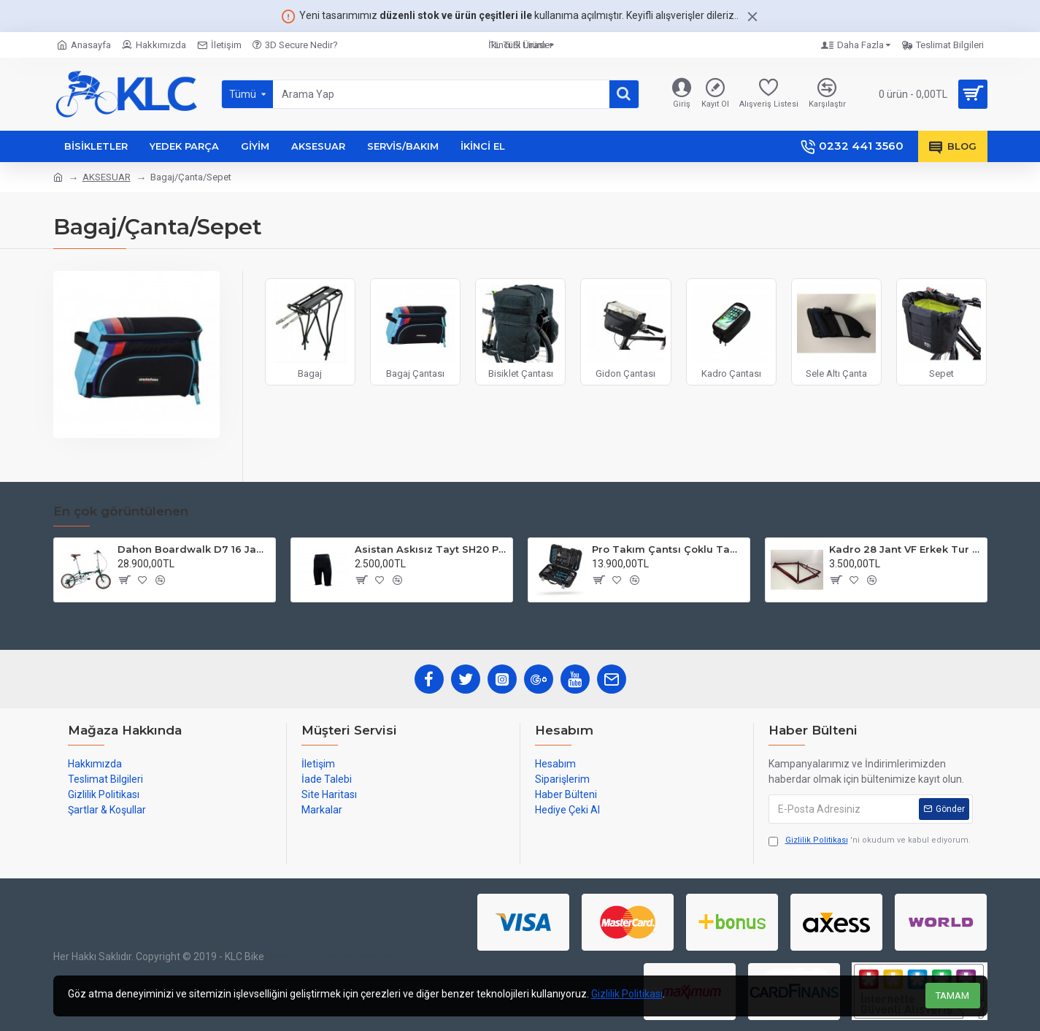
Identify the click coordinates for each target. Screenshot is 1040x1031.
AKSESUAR (106, 177)
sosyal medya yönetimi (388, 956)
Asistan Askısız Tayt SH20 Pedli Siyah (431, 549)
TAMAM (952, 995)
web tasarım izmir (290, 956)
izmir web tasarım (336, 956)
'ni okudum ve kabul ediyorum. (870, 841)
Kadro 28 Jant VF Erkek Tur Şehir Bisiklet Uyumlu (905, 549)
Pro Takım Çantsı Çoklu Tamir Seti (668, 549)
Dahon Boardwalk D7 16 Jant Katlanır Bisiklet (194, 549)
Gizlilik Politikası (627, 994)
